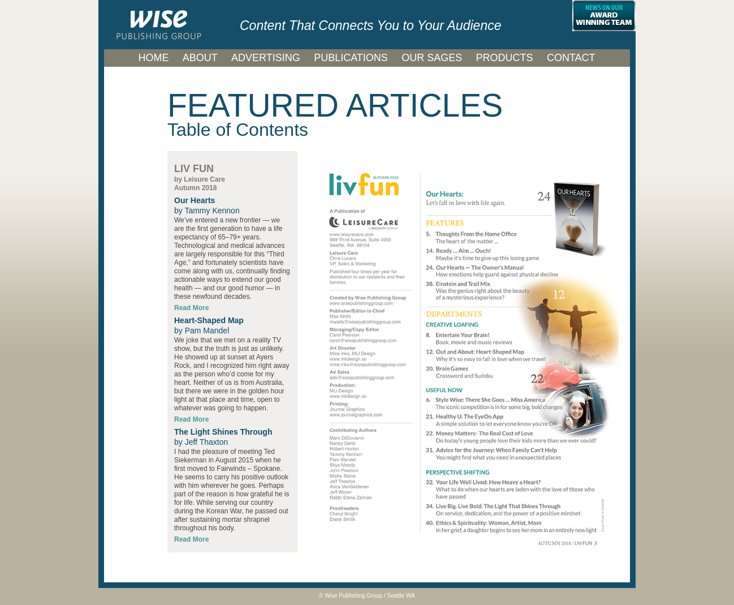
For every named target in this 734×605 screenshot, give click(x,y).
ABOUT (200, 57)
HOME (153, 57)
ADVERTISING (265, 57)
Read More (191, 539)
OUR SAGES (431, 57)
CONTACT (571, 57)
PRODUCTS (504, 57)
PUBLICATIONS (351, 57)
